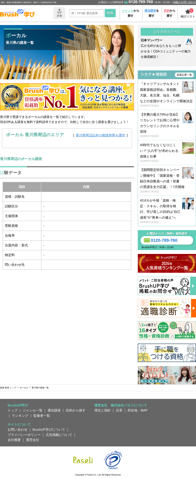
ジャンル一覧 (32, 410)
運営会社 (32, 440)
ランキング (20, 415)
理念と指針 (102, 410)
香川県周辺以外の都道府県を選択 (100, 135)
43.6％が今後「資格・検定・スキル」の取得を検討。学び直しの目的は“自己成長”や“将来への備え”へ (167, 211)
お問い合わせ (17, 429)
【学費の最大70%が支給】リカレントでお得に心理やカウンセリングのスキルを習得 (167, 125)
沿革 (119, 410)
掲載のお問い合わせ (184, 2)
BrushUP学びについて (49, 429)
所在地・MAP (137, 410)
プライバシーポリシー (24, 435)
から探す (130, 13)
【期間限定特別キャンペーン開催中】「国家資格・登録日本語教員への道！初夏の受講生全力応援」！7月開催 (167, 180)
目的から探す (76, 410)
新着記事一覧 (184, 74)
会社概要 (14, 440)
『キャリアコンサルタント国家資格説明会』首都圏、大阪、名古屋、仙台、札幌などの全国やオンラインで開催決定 (167, 94)
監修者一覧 (41, 415)
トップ (12, 410)
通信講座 (54, 410)
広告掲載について (59, 435)
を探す (151, 13)
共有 (59, 13)
